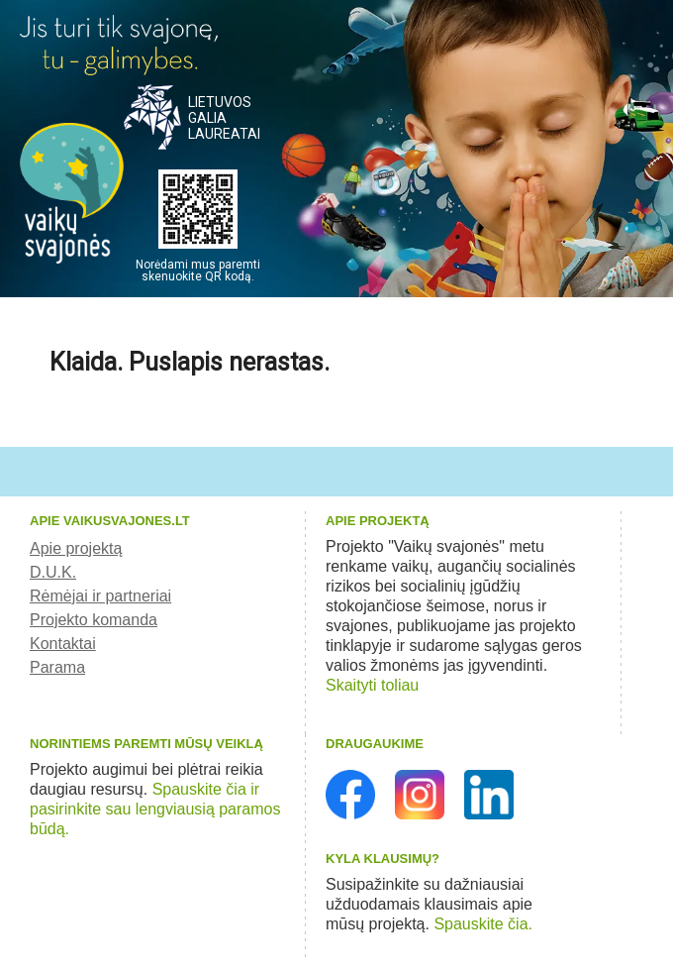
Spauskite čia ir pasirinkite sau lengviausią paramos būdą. (155, 809)
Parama (57, 667)
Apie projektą (76, 548)
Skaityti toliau (372, 685)
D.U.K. (53, 572)
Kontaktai (63, 643)
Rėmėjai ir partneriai (100, 596)
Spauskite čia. (482, 924)
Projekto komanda (93, 619)
